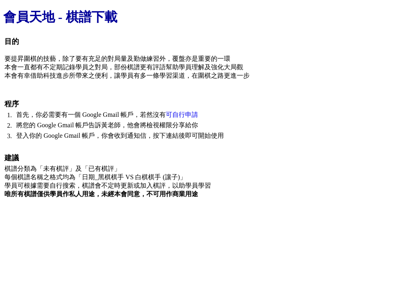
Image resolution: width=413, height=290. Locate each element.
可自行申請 (182, 114)
